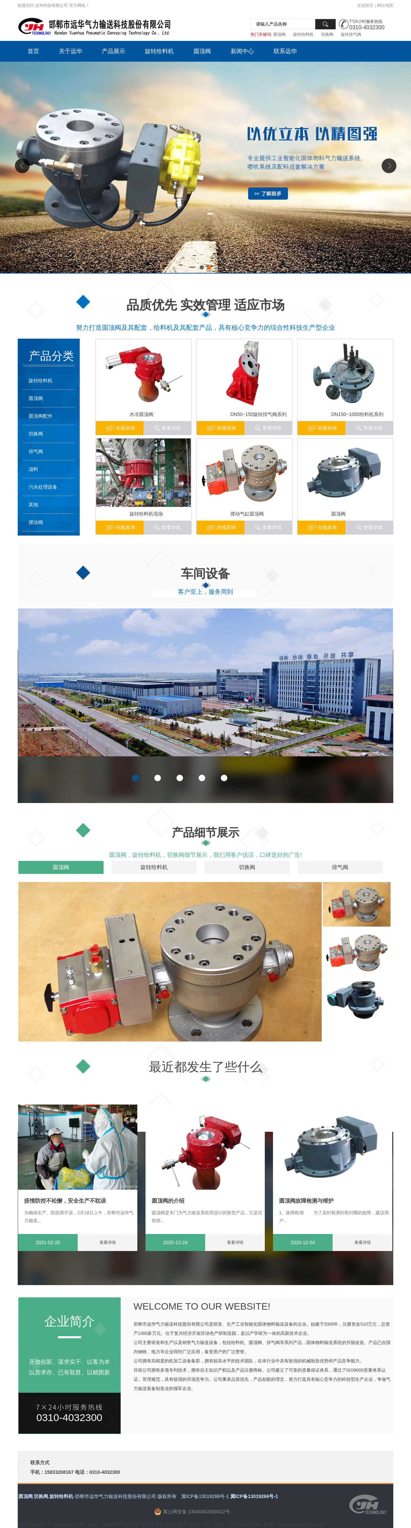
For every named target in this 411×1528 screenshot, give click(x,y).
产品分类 (51, 356)
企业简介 (69, 1321)
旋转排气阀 (351, 34)
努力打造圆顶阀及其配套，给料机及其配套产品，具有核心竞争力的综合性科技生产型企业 (205, 327)
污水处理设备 (43, 487)
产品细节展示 (205, 832)
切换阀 (327, 34)
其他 (33, 504)
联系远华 (285, 51)
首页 (33, 51)
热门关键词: (261, 34)
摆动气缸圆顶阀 (247, 513)
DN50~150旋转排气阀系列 (258, 414)
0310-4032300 (366, 27)
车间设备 (205, 574)
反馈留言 (365, 5)
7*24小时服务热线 (365, 21)
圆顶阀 (279, 34)
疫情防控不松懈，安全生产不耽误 (65, 1201)
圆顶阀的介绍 (168, 1201)
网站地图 (385, 5)
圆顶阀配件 (40, 416)
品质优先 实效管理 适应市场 (205, 305)
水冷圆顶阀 (141, 414)
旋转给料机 (303, 34)
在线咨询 (327, 428)
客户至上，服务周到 (205, 591)
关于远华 (70, 51)
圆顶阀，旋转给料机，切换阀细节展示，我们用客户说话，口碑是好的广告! (205, 855)
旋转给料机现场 (146, 513)
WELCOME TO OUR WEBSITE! (202, 1306)
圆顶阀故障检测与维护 (306, 1201)
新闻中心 (242, 51)
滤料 (33, 469)
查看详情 (372, 428)
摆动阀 (36, 522)
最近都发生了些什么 (205, 1067)
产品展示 (113, 51)
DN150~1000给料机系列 (357, 414)
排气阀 (36, 451)
